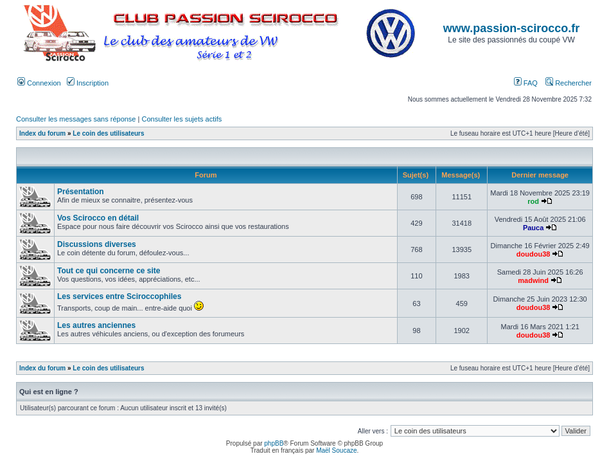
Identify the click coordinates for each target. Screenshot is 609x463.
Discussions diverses (96, 244)
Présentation (80, 191)
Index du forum (42, 133)
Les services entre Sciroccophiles (119, 296)
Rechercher (568, 83)
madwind (533, 280)
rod (533, 201)
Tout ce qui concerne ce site (109, 270)
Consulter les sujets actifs (181, 119)
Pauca (533, 228)
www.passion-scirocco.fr (511, 28)
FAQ (526, 83)
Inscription (88, 83)
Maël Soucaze (336, 450)
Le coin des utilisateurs (108, 133)
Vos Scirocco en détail (98, 217)
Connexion (39, 83)
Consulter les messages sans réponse (76, 119)
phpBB (273, 443)
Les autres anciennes (96, 325)
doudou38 (533, 254)
